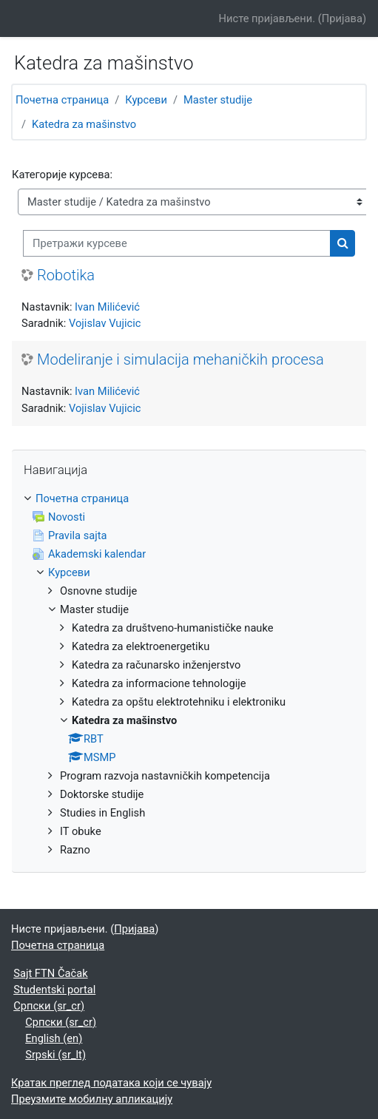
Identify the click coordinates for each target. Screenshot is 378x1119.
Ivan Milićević (107, 307)
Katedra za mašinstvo (84, 124)
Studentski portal (54, 989)
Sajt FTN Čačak (50, 973)
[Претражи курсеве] (177, 243)
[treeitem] (189, 674)
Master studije (217, 100)
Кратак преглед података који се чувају (111, 1082)
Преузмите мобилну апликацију (91, 1099)
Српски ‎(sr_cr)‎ (48, 1005)
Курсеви (146, 100)
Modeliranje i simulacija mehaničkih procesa (180, 359)
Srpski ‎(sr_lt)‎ (55, 1054)
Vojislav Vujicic (105, 323)
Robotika (66, 275)
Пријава (342, 18)
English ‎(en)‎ (53, 1038)
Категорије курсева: (62, 174)
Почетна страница (62, 100)
